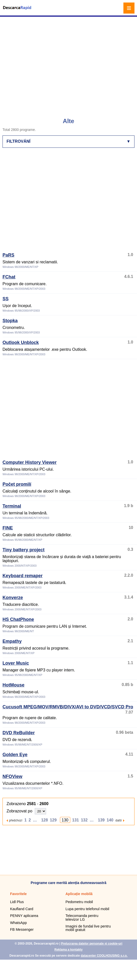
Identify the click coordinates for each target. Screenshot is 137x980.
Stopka (10, 320)
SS (6, 298)
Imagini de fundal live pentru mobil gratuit (88, 928)
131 (75, 820)
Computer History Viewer (30, 462)
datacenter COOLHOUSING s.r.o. (104, 955)
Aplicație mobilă (78, 894)
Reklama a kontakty (68, 949)
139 (101, 820)
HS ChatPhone (18, 619)
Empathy (12, 641)
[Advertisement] (47, 65)
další (118, 820)
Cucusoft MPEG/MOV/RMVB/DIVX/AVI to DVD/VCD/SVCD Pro (68, 706)
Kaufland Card (21, 909)
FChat (9, 276)
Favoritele (18, 894)
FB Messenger (22, 929)
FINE (8, 527)
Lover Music (16, 663)
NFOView (12, 776)
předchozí (15, 820)
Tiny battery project (24, 549)
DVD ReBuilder (19, 732)
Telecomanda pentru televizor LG (81, 917)
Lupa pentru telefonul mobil (87, 909)
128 (44, 820)
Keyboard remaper (23, 575)
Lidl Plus (17, 902)
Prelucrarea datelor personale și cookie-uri (91, 943)
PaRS (8, 255)
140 (110, 820)
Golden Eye (15, 754)
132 (84, 820)
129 (53, 820)
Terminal (12, 506)
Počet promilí (17, 484)
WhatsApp (18, 923)
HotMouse (13, 685)
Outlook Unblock (21, 342)
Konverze (13, 597)
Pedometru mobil (79, 902)
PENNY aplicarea (24, 916)
